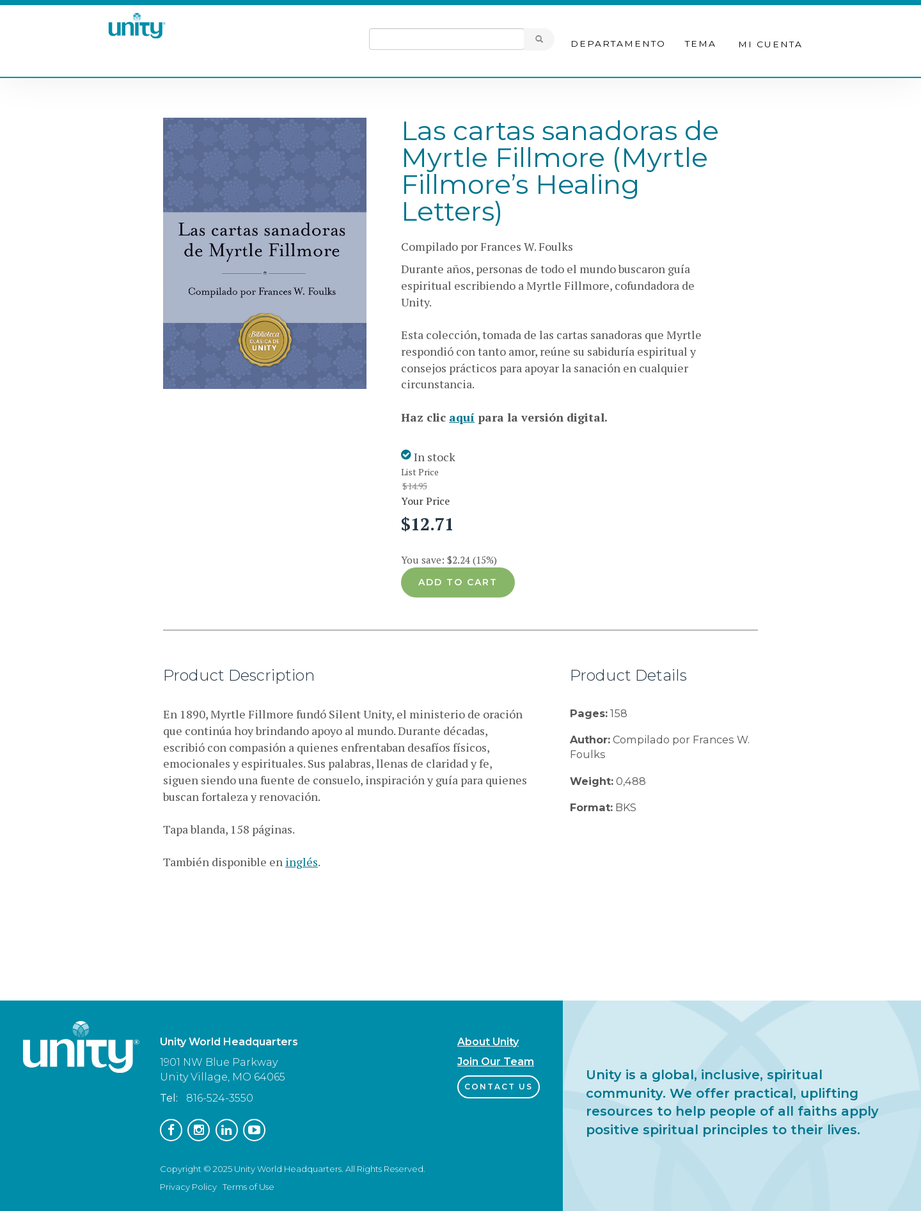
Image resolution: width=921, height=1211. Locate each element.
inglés (301, 861)
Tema (700, 43)
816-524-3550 (219, 1098)
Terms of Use (248, 1187)
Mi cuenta (770, 44)
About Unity (488, 1042)
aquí (462, 417)
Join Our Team (495, 1062)
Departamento (618, 43)
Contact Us (498, 1086)
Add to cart (458, 582)
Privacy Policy (188, 1187)
